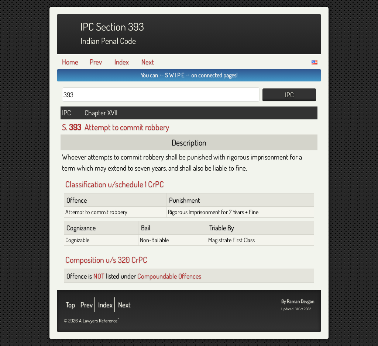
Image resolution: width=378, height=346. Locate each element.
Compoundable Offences (169, 276)
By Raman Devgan (297, 301)
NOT (98, 276)
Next (147, 61)
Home (70, 61)
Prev (96, 61)
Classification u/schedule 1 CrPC (114, 184)
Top (70, 304)
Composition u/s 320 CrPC (106, 259)
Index (121, 61)
